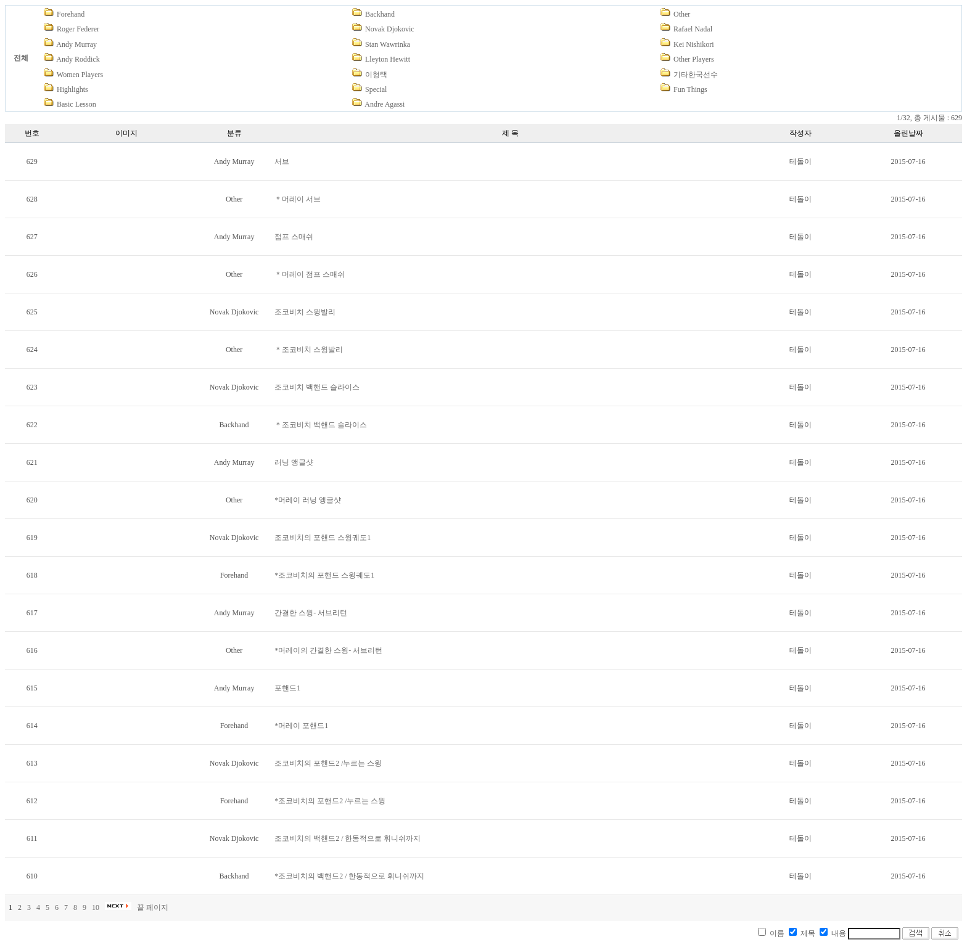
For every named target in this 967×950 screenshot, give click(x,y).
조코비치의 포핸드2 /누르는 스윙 (328, 763)
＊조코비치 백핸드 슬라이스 (320, 424)
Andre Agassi (384, 104)
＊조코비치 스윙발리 (308, 349)
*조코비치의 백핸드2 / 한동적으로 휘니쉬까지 (349, 876)
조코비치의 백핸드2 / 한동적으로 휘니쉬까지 (347, 838)
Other (681, 14)
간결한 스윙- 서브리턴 (310, 612)
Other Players (693, 59)
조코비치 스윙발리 (304, 312)
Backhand (380, 14)
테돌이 (800, 161)
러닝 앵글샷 (293, 462)
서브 (281, 161)
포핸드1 (287, 688)
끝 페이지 (152, 907)
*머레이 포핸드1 (301, 725)
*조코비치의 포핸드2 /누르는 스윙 (329, 800)
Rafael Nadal (692, 29)
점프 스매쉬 (293, 236)
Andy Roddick (77, 59)
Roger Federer (78, 29)
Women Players (80, 74)
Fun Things (690, 89)
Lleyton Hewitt (387, 59)
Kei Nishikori (693, 44)
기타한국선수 (695, 74)
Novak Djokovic (389, 29)
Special (376, 89)
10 (95, 907)
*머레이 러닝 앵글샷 (307, 500)
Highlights (72, 89)
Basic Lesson (76, 104)
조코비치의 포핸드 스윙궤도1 (322, 537)
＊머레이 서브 (297, 199)
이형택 (376, 74)
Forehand (70, 14)
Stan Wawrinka (387, 44)
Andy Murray (76, 44)
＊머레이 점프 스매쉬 (309, 274)
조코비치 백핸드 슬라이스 (317, 387)
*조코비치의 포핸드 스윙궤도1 (324, 575)
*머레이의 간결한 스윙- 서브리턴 (328, 650)
